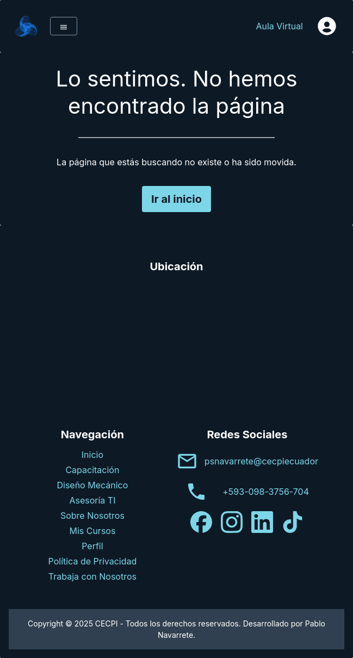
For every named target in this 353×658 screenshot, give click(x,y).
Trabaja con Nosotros (92, 576)
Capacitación (92, 469)
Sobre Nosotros (92, 515)
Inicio (92, 454)
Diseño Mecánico (92, 485)
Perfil (92, 546)
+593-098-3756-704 (265, 491)
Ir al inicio (176, 199)
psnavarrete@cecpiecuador (261, 461)
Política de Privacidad (92, 561)
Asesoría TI (92, 500)
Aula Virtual (279, 26)
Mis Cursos (92, 530)
